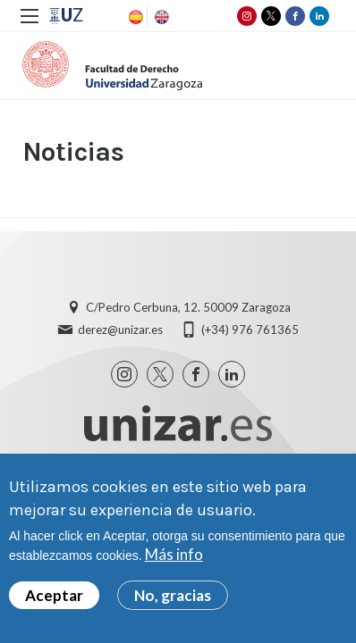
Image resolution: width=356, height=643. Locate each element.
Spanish (134, 17)
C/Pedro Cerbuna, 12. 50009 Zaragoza (188, 307)
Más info (174, 558)
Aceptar (54, 598)
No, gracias (172, 598)
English (160, 17)
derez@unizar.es (120, 329)
